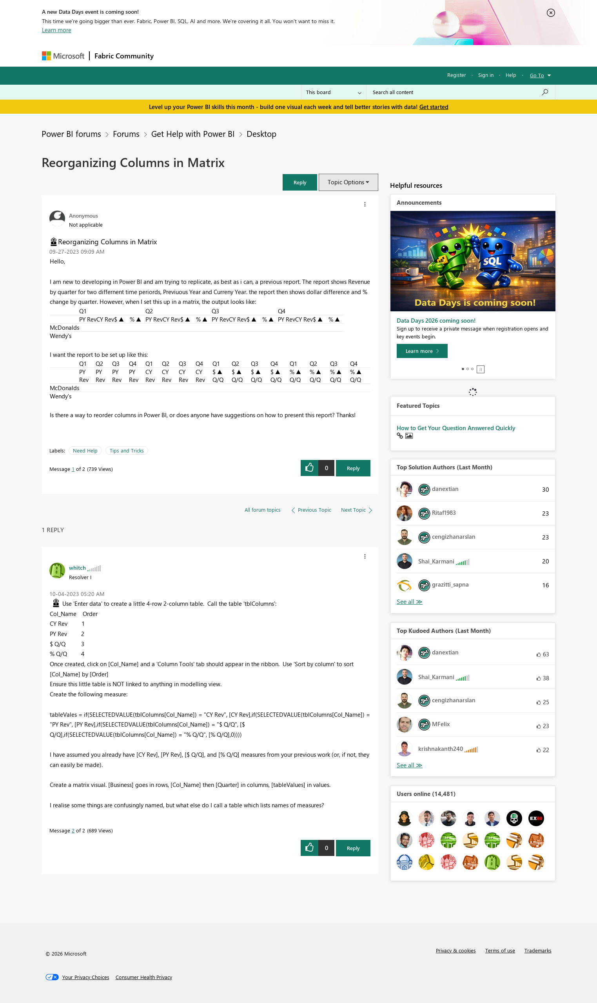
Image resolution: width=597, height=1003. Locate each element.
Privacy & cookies (456, 950)
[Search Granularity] (333, 92)
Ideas (238, 55)
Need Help (85, 450)
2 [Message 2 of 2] (73, 830)
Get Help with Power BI (193, 133)
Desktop (261, 133)
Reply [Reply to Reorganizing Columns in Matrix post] (353, 468)
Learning (338, 55)
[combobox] (460, 92)
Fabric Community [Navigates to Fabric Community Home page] (124, 55)
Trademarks (538, 950)
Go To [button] (537, 75)
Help (511, 74)
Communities (273, 55)
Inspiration (206, 55)
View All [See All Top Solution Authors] (410, 601)
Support (371, 55)
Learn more (56, 30)
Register (456, 74)
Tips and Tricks (127, 450)
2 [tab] (467, 369)
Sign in (486, 74)
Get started (433, 107)
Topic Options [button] (346, 182)
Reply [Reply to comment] (353, 848)
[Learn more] (422, 351)
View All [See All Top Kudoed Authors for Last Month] (410, 765)
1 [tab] (463, 369)
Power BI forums (71, 133)
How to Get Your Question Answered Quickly (456, 428)
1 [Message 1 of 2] (73, 468)
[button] (300, 182)
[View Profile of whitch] (77, 567)
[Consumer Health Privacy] (144, 977)
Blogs (308, 55)
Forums (171, 55)
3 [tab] (472, 369)
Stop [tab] (480, 369)
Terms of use (500, 950)
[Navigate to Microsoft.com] (63, 55)
